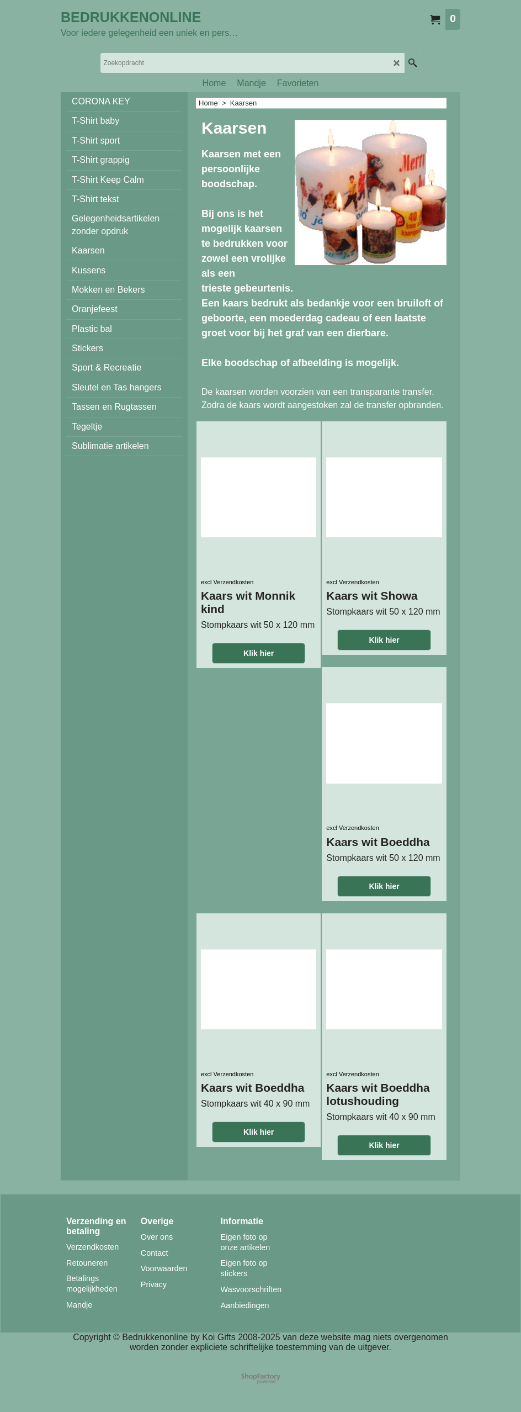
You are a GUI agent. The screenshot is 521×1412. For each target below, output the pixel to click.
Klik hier (258, 653)
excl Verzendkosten (227, 582)
